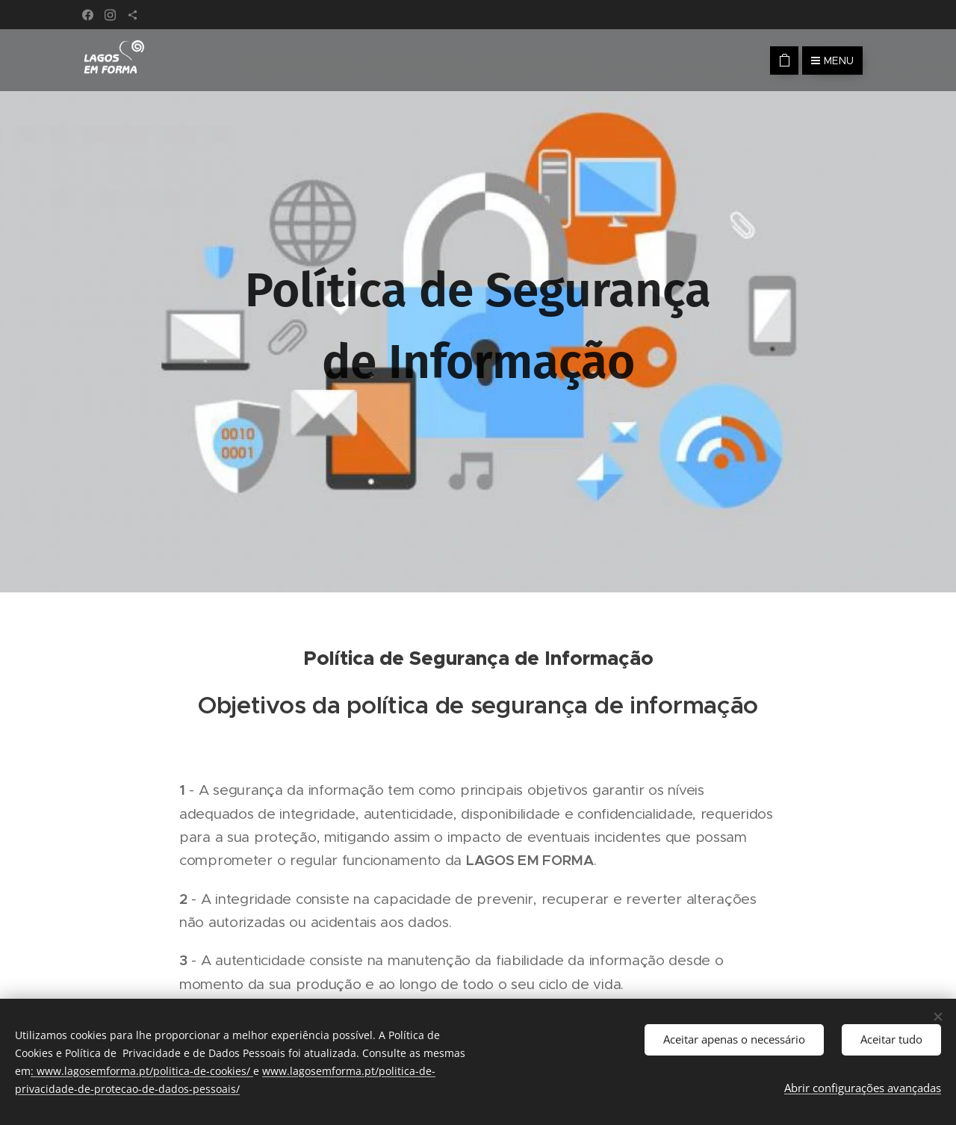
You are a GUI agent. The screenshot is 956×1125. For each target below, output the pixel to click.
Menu (832, 60)
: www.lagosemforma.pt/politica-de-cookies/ (142, 1071)
